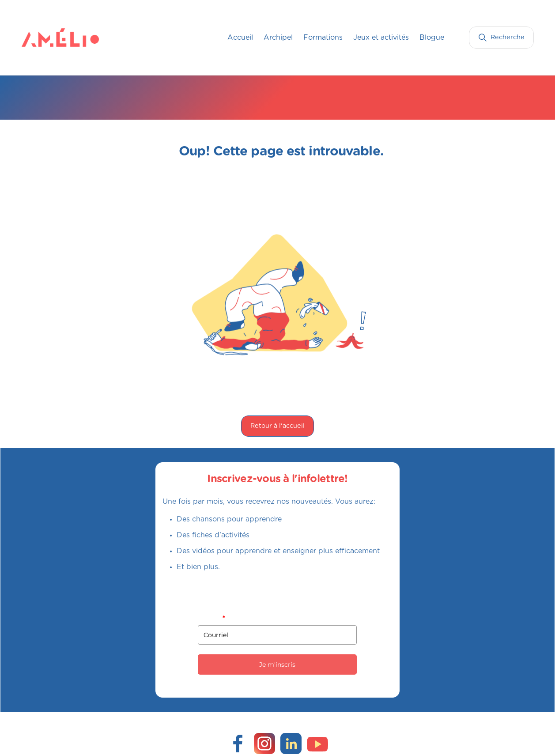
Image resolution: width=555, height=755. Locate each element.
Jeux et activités (381, 37)
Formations (323, 37)
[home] (39, 37)
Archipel (278, 37)
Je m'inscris (277, 664)
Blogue (431, 37)
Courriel (211, 618)
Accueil (240, 37)
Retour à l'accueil (277, 426)
